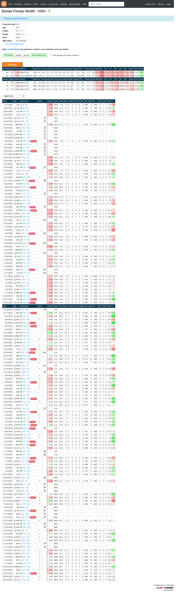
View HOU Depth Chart (14, 44)
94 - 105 (24, 491)
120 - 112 (25, 418)
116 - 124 (24, 171)
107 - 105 (25, 177)
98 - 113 (24, 530)
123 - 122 (25, 164)
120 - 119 (25, 343)
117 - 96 (24, 441)
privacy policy (168, 590)
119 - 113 (25, 144)
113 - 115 (24, 194)
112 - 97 (24, 316)
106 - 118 (24, 346)
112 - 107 (25, 435)
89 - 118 (24, 352)
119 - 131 (24, 408)
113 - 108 (25, 204)
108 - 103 (25, 527)
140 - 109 (25, 313)
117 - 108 (25, 455)
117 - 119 (24, 339)
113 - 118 (24, 504)
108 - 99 (24, 250)
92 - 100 (24, 174)
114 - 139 (24, 544)
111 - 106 (25, 260)
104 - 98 (24, 333)
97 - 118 (24, 461)
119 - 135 (24, 501)
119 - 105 (25, 134)
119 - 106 (25, 567)
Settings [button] (63, 4)
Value (17, 69)
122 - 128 (24, 256)
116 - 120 (24, 580)
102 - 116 (24, 448)
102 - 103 (24, 283)
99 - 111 (24, 246)
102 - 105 (24, 220)
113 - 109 (25, 379)
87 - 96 (23, 481)
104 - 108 (24, 553)
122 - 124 (24, 540)
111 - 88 (24, 445)
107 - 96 (24, 362)
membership (12, 49)
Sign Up (161, 4)
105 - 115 (24, 200)
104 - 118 (24, 431)
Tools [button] (10, 4)
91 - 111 (24, 270)
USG (97, 69)
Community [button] (53, 4)
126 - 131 (24, 365)
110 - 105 (25, 266)
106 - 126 (24, 369)
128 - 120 (25, 524)
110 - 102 (25, 402)
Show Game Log (38, 55)
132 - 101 (25, 125)
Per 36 (26, 55)
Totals (18, 55)
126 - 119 (25, 296)
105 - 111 (24, 279)
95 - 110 (24, 488)
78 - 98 (23, 105)
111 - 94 (24, 148)
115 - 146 (24, 349)
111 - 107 (25, 240)
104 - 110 (24, 289)
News (35, 4)
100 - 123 (24, 517)
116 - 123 (24, 329)
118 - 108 (25, 438)
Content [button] (43, 4)
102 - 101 (25, 451)
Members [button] (18, 4)
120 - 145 (24, 187)
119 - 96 (24, 303)
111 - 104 (25, 253)
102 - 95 (24, 223)
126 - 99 (24, 323)
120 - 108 (25, 356)
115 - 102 (25, 573)
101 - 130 (24, 497)
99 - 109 (24, 230)
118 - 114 (25, 237)
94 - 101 (24, 118)
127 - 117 (25, 521)
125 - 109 (25, 359)
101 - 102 (24, 478)
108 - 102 (25, 385)
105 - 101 (25, 217)
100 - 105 (24, 550)
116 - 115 (25, 534)
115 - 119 (24, 464)
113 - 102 (25, 131)
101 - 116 (24, 576)
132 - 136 (24, 128)
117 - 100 (25, 299)
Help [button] (84, 4)
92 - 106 (24, 560)
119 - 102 (25, 468)
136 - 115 (25, 382)
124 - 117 (25, 415)
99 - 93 (24, 108)
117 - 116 (25, 138)
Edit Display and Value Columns (66, 55)
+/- (113, 101)
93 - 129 (24, 180)
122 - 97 (24, 422)
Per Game (9, 55)
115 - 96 (24, 111)
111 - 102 (25, 392)
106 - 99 (24, 190)
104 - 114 (24, 537)
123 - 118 (25, 197)
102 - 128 (24, 511)
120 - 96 (24, 293)
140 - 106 (25, 141)
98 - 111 (24, 276)
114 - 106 (25, 471)
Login (168, 4)
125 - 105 (25, 210)
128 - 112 (25, 425)
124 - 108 (25, 326)
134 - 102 (25, 151)
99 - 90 (24, 507)
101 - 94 (24, 494)
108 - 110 (24, 157)
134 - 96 (24, 428)
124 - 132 (24, 161)
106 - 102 (25, 389)
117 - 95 (24, 167)
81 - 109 (24, 310)
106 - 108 (24, 213)
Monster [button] (27, 4)
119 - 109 (25, 154)
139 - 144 (24, 570)
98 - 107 (24, 121)
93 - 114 (24, 233)
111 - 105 (25, 484)
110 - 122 (24, 474)
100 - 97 (24, 286)
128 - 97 (24, 207)
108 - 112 (24, 115)
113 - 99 (24, 184)
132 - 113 (25, 412)
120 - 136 (24, 319)
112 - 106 (25, 227)
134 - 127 (25, 336)
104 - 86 (24, 243)
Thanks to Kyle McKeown (15, 18)
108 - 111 (24, 372)
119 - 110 (25, 263)
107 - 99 (24, 395)
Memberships (74, 4)
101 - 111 (24, 375)
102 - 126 (24, 458)
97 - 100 (24, 405)
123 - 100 (25, 398)
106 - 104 (25, 557)
